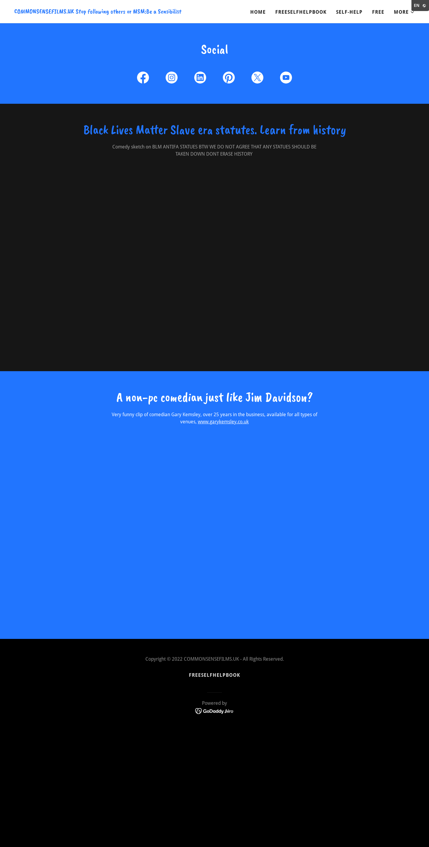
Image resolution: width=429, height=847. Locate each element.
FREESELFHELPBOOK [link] (301, 12)
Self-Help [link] (349, 12)
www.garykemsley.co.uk (223, 422)
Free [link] (378, 12)
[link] (97, 12)
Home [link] (258, 12)
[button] (404, 12)
